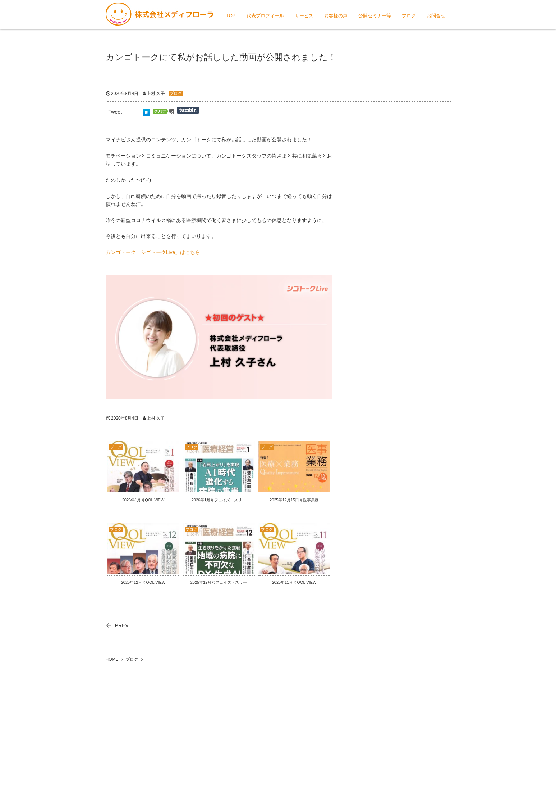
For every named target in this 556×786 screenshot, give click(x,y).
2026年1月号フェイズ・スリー (219, 500)
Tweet (115, 112)
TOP (231, 15)
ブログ (409, 15)
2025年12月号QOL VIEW (143, 582)
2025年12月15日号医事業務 (294, 500)
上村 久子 (156, 93)
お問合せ (436, 15)
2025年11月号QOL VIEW (294, 582)
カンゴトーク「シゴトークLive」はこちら (153, 252)
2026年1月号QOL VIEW (143, 500)
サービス (304, 15)
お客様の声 (336, 15)
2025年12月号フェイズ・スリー (218, 582)
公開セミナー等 (374, 15)
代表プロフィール (265, 15)
